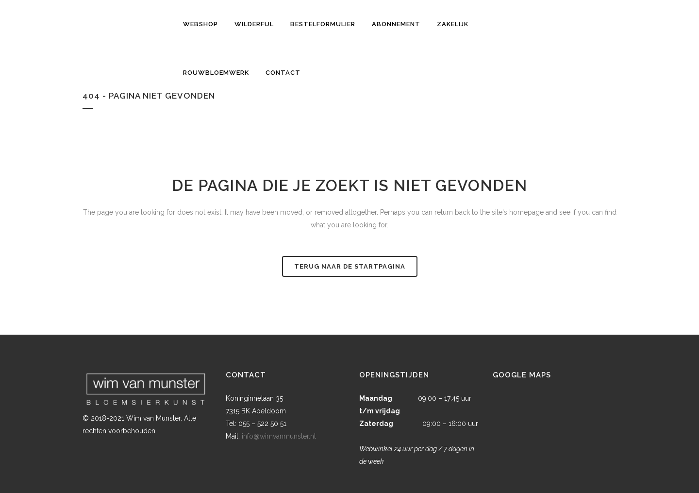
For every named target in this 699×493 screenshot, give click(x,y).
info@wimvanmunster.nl (279, 436)
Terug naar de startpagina (349, 266)
